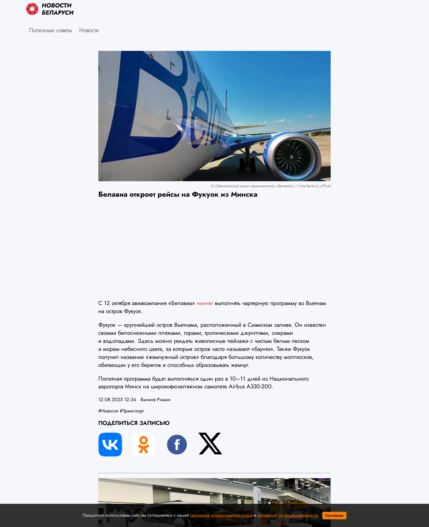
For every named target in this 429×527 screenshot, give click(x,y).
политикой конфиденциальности (287, 515)
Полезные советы (50, 30)
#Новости (108, 410)
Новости (89, 30)
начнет (206, 303)
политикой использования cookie (221, 515)
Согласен (334, 515)
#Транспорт (132, 410)
